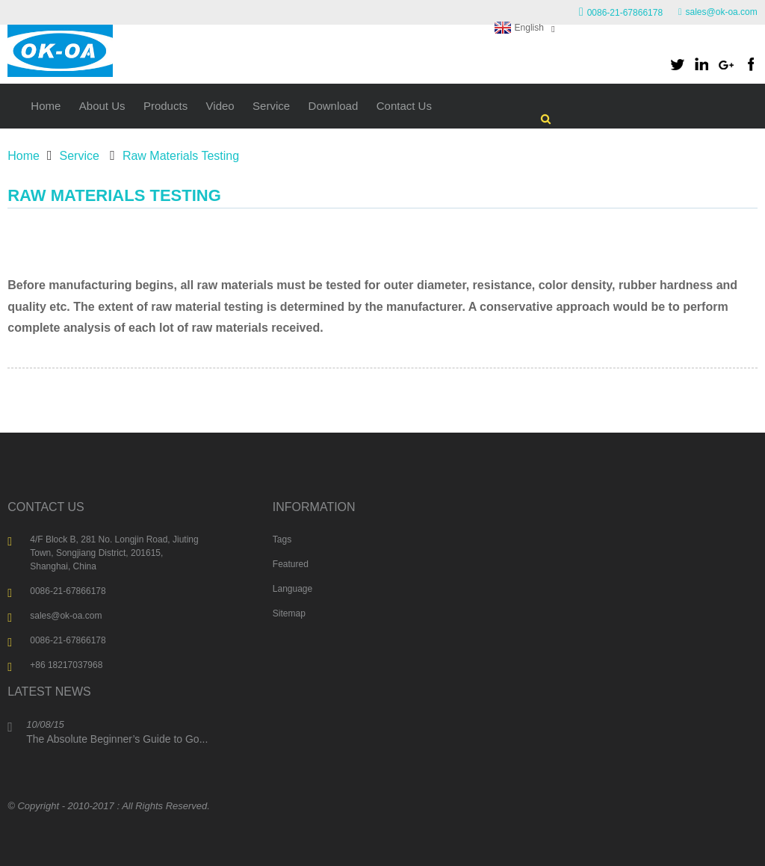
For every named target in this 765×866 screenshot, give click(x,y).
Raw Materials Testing (181, 155)
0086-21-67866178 (625, 12)
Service (79, 155)
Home (23, 155)
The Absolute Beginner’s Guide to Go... (117, 739)
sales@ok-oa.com (722, 12)
